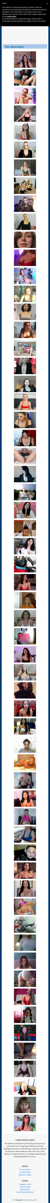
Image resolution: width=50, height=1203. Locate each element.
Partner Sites (25, 1187)
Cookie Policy (25, 1172)
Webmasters (25, 1189)
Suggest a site (25, 1184)
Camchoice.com (30, 1200)
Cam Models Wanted (24, 1192)
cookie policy (11, 16)
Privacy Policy (25, 1169)
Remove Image (25, 1175)
